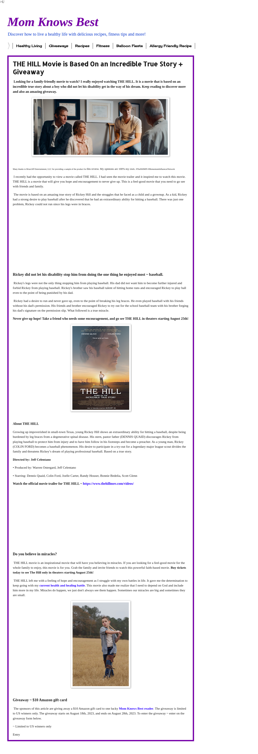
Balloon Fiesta (129, 46)
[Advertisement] (101, 239)
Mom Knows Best (52, 22)
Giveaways (58, 46)
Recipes (82, 46)
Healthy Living (29, 46)
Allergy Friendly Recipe (171, 46)
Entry (16, 734)
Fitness (102, 46)
